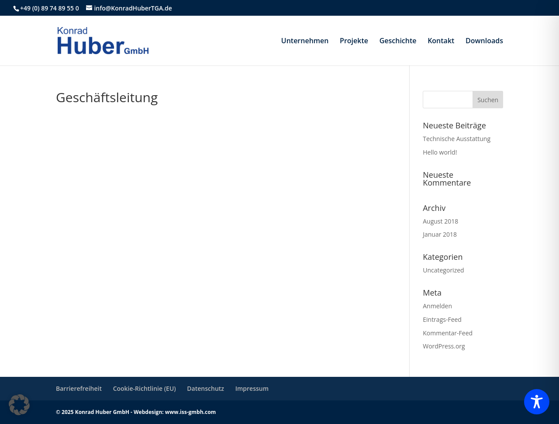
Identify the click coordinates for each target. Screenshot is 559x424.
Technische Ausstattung (456, 138)
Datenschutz (205, 388)
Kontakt (441, 41)
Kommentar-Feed (448, 333)
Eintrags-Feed (442, 319)
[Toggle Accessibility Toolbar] (536, 401)
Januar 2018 (440, 234)
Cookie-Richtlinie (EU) (144, 388)
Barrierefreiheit (79, 388)
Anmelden (437, 306)
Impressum (252, 388)
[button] (19, 405)
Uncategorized (443, 270)
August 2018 (440, 221)
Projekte (354, 41)
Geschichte (398, 41)
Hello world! (440, 152)
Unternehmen (305, 41)
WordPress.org (444, 346)
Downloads (484, 41)
